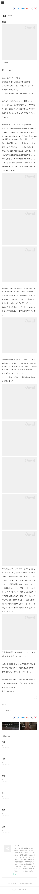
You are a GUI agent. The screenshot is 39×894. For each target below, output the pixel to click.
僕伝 (3, 793)
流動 (3, 827)
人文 (3, 759)
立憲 (3, 742)
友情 (3, 776)
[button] (2, 2)
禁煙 (3, 810)
